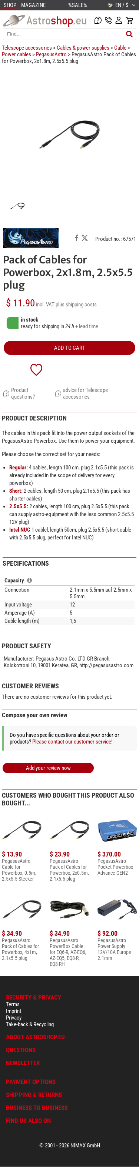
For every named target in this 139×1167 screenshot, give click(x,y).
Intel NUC (19, 529)
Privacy (13, 1017)
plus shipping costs (76, 304)
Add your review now (48, 768)
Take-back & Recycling (30, 1024)
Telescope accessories (27, 47)
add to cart (69, 348)
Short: (16, 491)
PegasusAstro (51, 54)
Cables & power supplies (83, 47)
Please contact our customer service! (72, 741)
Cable (120, 47)
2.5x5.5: (18, 506)
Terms (13, 1004)
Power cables (16, 54)
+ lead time (86, 326)
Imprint (13, 1011)
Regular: (18, 467)
